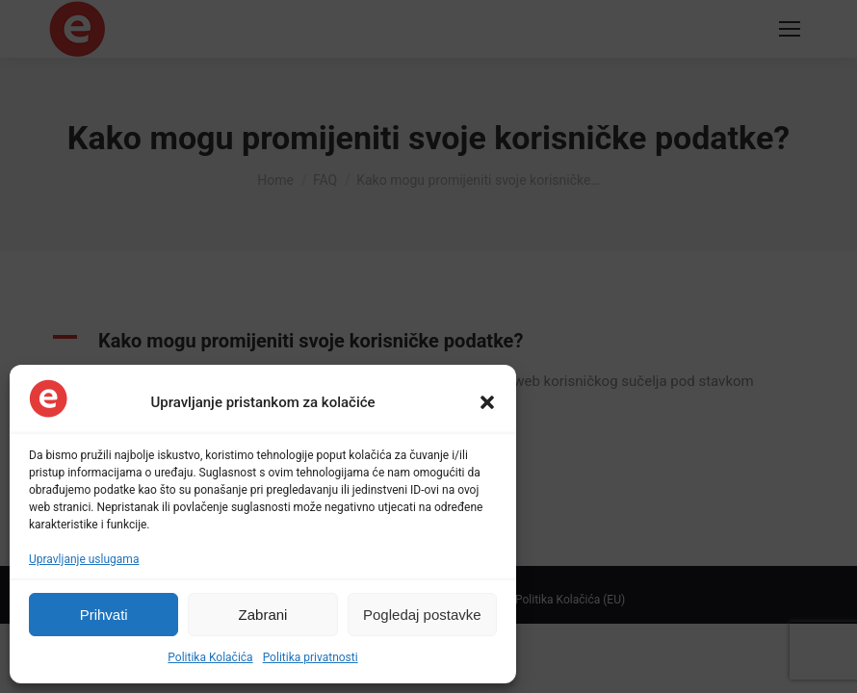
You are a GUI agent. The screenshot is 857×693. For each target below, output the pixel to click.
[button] (487, 402)
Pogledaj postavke (422, 614)
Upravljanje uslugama (84, 559)
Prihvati (104, 614)
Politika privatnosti (310, 657)
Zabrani (263, 614)
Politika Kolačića (210, 657)
